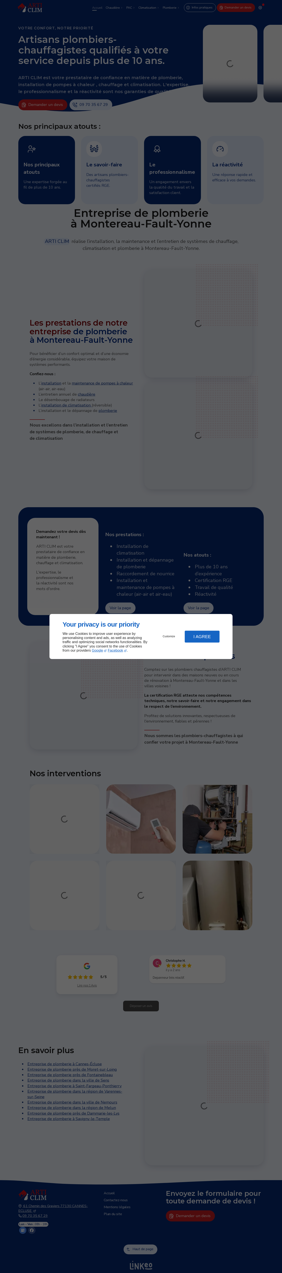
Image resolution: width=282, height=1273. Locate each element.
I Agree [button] (202, 636)
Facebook (115, 650)
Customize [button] (169, 636)
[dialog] (141, 636)
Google (97, 650)
